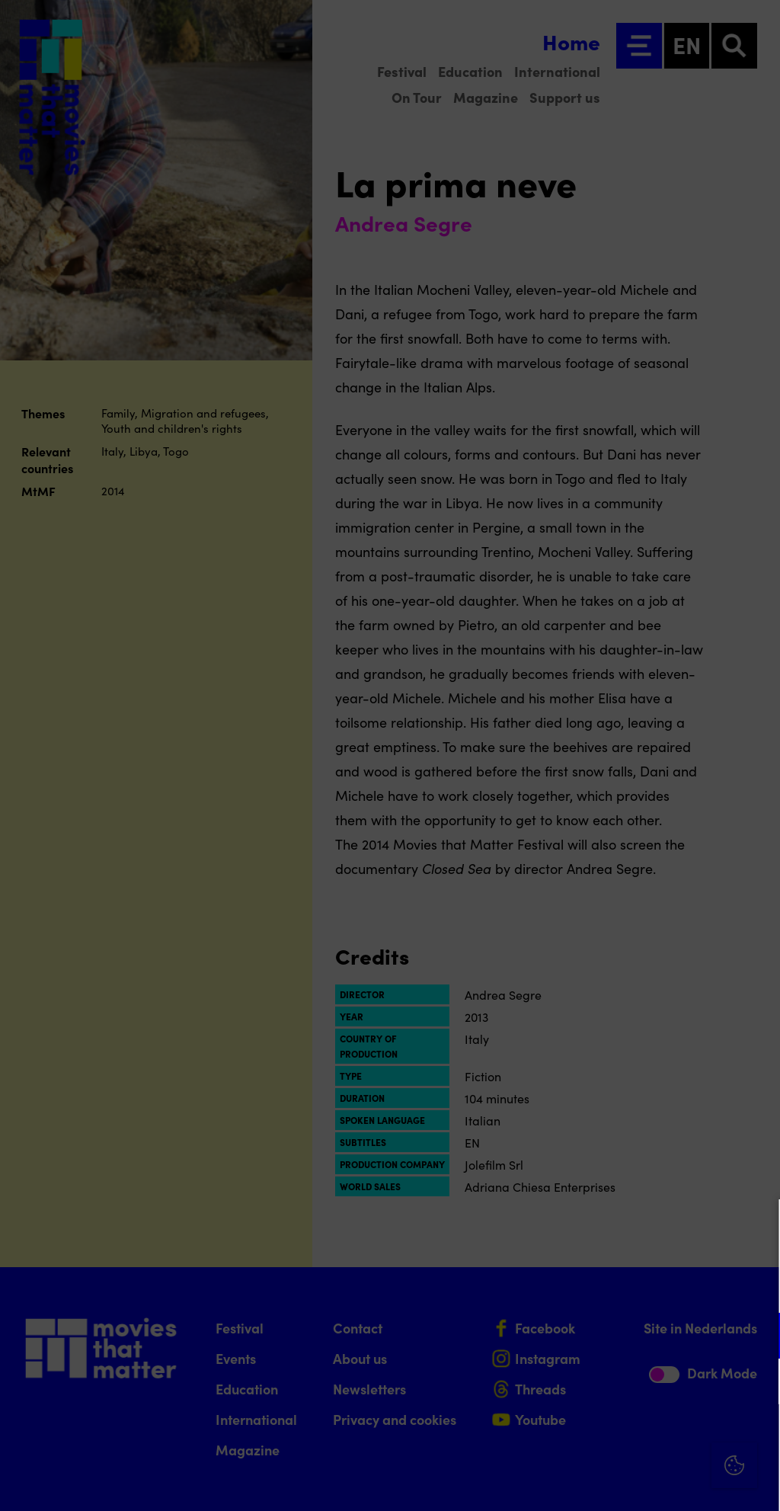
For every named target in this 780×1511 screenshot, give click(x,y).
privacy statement (589, 1286)
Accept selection (650, 1482)
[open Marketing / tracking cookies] (755, 1383)
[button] (635, 1335)
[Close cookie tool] (756, 1226)
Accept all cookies (650, 1438)
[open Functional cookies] (755, 1337)
